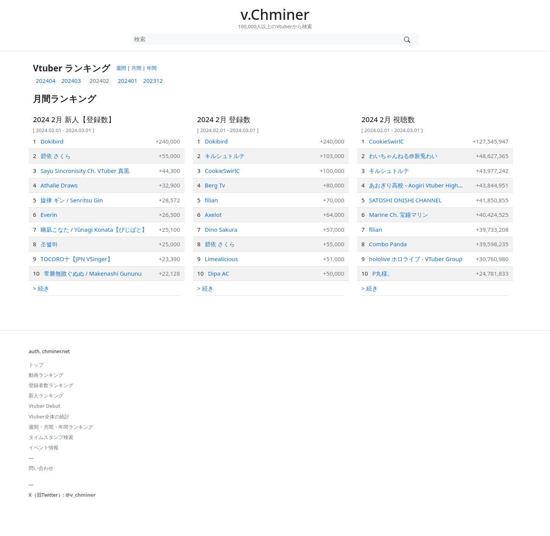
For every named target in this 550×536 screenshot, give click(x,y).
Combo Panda (388, 244)
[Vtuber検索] (407, 39)
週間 (121, 68)
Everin (48, 214)
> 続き (41, 288)
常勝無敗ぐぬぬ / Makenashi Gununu (93, 273)
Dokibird (51, 141)
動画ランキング (46, 374)
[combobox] (263, 39)
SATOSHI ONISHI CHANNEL (405, 200)
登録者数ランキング (51, 385)
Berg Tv (215, 185)
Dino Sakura (221, 229)
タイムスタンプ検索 (51, 437)
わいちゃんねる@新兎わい (403, 156)
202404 (45, 80)
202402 (99, 80)
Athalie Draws (59, 185)
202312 (153, 80)
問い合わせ (41, 468)
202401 (127, 80)
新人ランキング (46, 395)
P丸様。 (382, 273)
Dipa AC (218, 273)
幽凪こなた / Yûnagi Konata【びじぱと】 (93, 229)
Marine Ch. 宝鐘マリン (398, 214)
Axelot (213, 214)
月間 (136, 68)
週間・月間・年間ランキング (61, 426)
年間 (152, 68)
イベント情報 (43, 447)
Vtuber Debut (44, 405)
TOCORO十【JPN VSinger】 (76, 259)
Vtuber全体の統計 (49, 416)
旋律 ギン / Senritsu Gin (71, 200)
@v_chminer (81, 494)
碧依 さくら (55, 156)
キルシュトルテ (225, 156)
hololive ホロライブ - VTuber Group (416, 259)
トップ (36, 364)
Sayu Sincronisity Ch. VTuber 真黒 (84, 170)
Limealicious (221, 259)
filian (211, 200)
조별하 (49, 244)
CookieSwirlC (222, 170)
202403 (71, 80)
